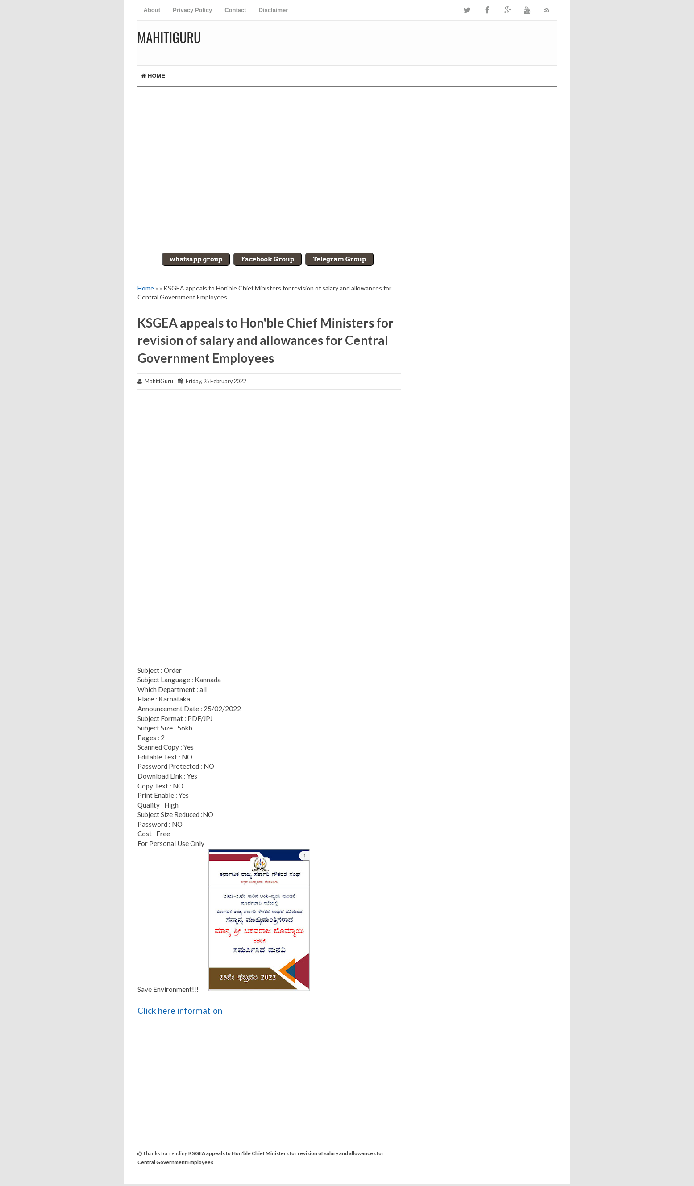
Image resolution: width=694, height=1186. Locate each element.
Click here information (179, 1010)
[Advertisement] (347, 163)
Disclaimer (273, 10)
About (152, 10)
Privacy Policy (192, 10)
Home (153, 75)
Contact (235, 10)
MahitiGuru (169, 37)
